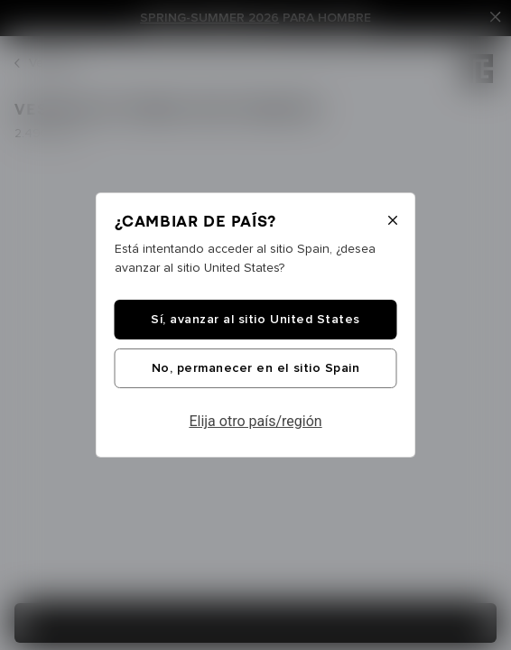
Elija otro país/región (255, 421)
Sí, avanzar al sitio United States (255, 319)
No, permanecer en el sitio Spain (255, 368)
